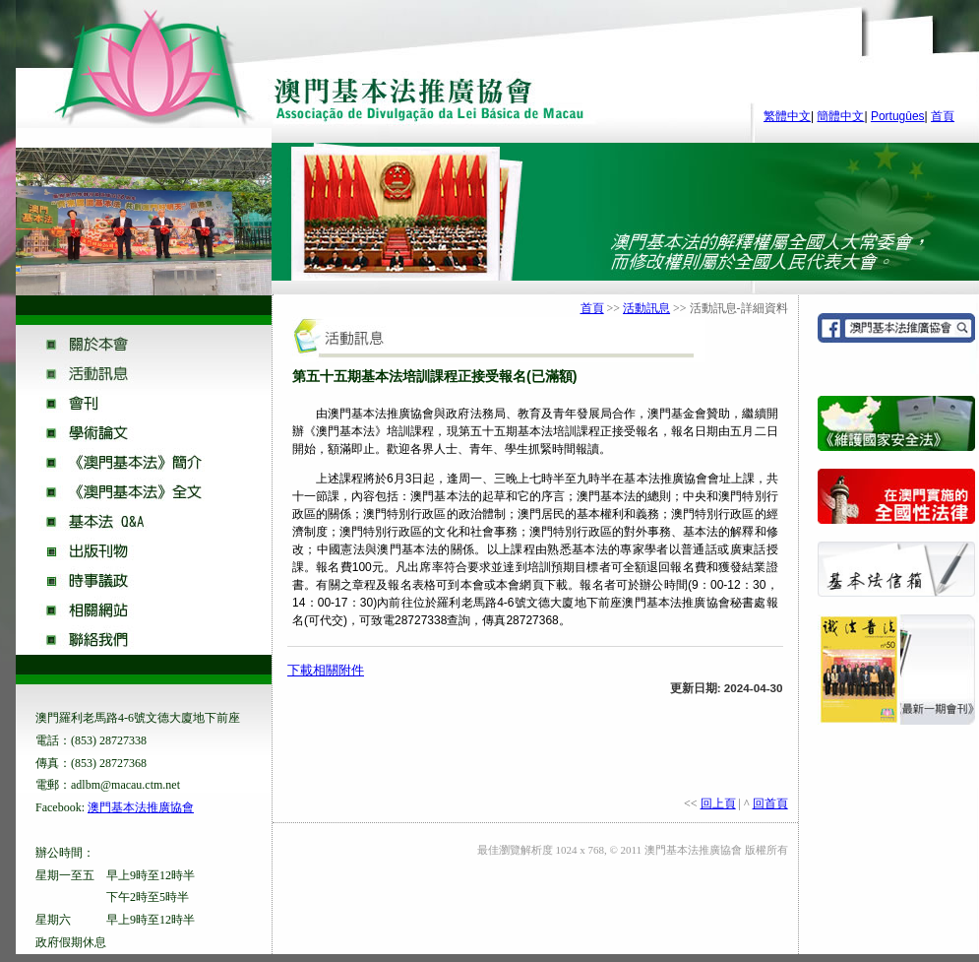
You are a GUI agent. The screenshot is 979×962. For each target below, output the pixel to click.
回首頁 (770, 803)
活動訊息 (646, 308)
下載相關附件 (325, 670)
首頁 (942, 116)
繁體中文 (787, 116)
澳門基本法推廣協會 (141, 807)
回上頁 (718, 803)
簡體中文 (840, 116)
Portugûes (898, 116)
